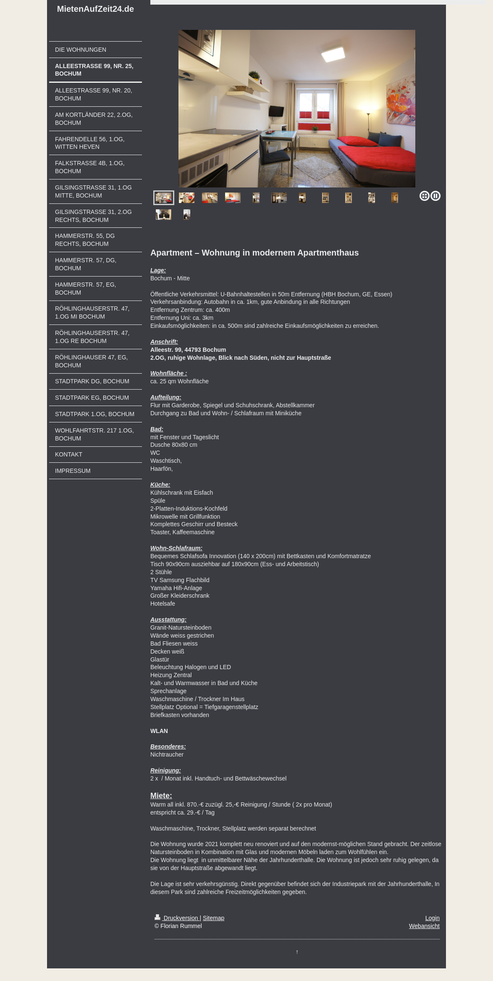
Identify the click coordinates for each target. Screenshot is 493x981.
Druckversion (177, 918)
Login (432, 918)
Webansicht (424, 926)
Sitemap (213, 918)
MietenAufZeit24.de (95, 8)
